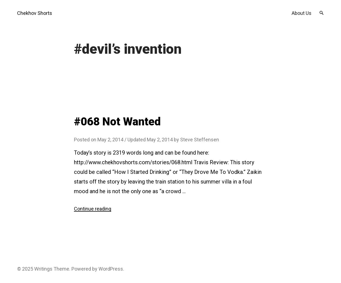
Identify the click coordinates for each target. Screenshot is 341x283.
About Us (301, 13)
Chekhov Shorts (34, 13)
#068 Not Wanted (117, 121)
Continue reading (92, 209)
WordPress (110, 269)
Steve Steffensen (199, 139)
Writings (43, 269)
